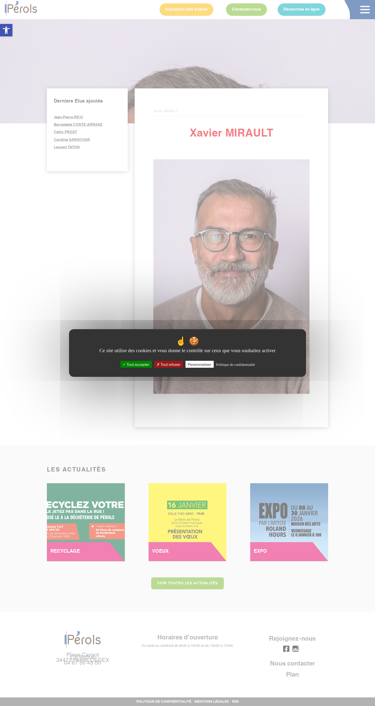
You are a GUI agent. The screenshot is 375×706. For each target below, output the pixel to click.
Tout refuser (168, 364)
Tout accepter (136, 364)
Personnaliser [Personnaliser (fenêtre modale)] (199, 364)
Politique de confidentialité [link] (235, 365)
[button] (6, 30)
